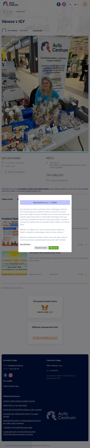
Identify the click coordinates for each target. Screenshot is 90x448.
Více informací (25, 244)
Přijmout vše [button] (53, 248)
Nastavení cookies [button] (41, 248)
